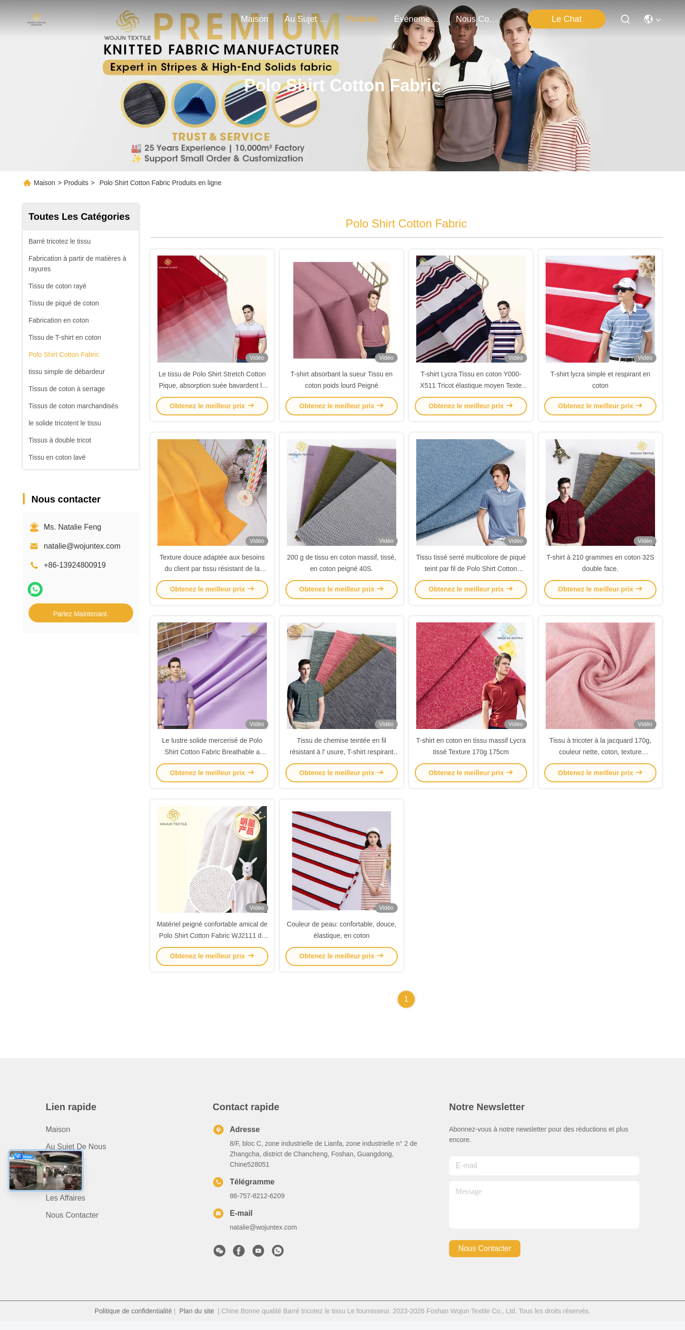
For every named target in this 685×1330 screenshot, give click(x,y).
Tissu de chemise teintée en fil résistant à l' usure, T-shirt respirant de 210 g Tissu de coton (341, 758)
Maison (254, 19)
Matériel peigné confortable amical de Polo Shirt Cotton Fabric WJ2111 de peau (212, 944)
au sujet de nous (307, 19)
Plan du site (196, 1319)
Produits (76, 183)
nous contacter (478, 19)
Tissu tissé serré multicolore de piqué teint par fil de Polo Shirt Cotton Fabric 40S (471, 573)
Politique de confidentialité (133, 1319)
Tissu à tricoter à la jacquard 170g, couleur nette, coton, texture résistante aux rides (600, 758)
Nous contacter (72, 1224)
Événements (417, 19)
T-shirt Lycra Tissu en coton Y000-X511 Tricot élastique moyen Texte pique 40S (471, 387)
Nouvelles (62, 1189)
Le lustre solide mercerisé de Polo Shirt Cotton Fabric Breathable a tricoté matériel (212, 758)
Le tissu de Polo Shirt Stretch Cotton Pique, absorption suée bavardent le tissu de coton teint (212, 387)
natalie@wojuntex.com (82, 546)
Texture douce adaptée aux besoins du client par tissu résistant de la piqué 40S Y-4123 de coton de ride (211, 573)
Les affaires (65, 1206)
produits (362, 19)
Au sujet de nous (76, 1155)
